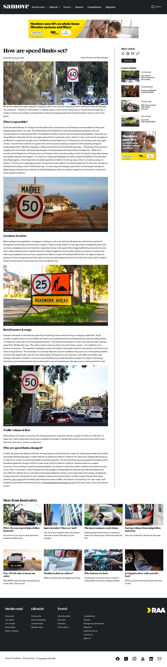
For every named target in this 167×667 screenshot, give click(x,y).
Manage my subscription (94, 624)
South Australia (64, 616)
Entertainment (37, 624)
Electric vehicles (11, 631)
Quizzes (79, 7)
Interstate (62, 620)
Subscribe (132, 62)
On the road (38, 7)
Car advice (9, 620)
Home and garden (38, 620)
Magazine (111, 7)
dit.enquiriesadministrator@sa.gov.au (58, 483)
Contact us (88, 635)
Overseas (61, 624)
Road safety (10, 627)
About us (87, 638)
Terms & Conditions (13, 658)
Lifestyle (53, 7)
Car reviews (10, 624)
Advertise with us (91, 631)
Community (36, 616)
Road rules (9, 616)
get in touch (17, 479)
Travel (66, 7)
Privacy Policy (29, 658)
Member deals (37, 627)
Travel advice (63, 627)
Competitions (94, 7)
